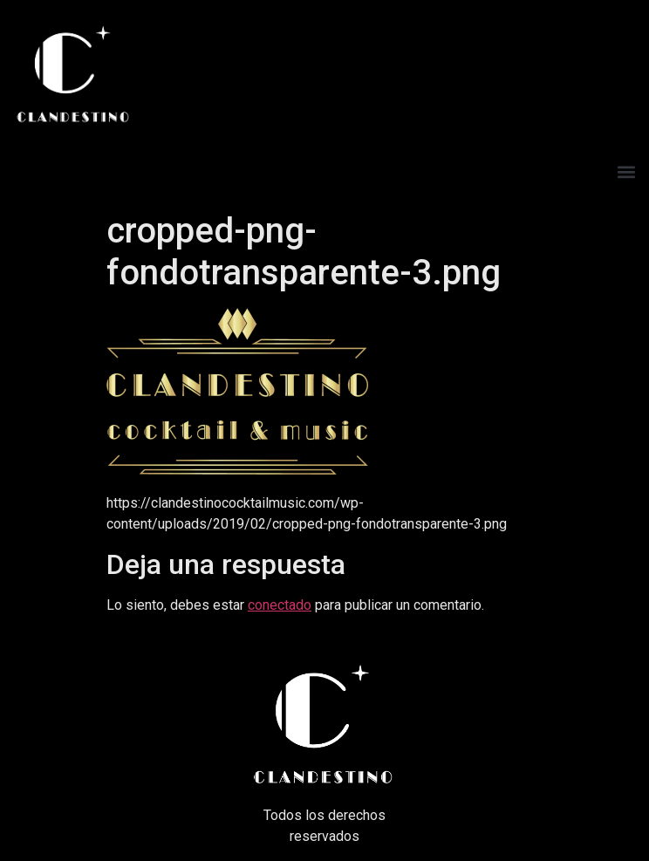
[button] (625, 171)
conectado (279, 605)
